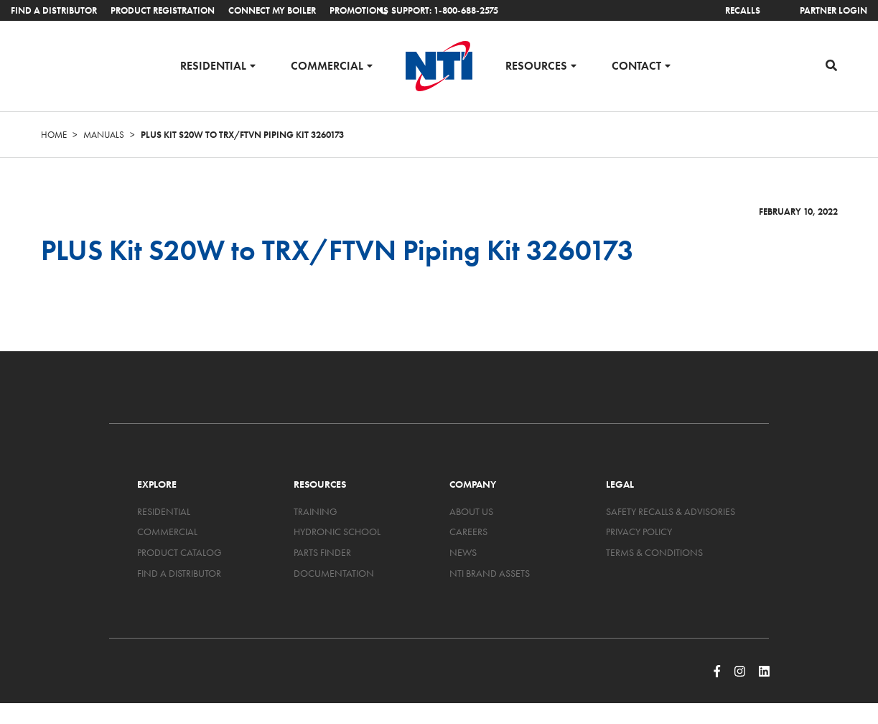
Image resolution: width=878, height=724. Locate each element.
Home (54, 135)
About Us (471, 511)
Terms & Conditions (654, 552)
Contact (636, 65)
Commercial (327, 65)
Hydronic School (337, 531)
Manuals (103, 135)
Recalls (742, 10)
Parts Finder (322, 552)
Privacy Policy (639, 531)
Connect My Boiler (272, 10)
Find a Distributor (54, 10)
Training (315, 511)
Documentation (334, 573)
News (463, 552)
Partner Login (833, 10)
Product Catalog (179, 552)
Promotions (359, 10)
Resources (536, 65)
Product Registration (163, 10)
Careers (468, 531)
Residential (213, 65)
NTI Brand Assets (489, 573)
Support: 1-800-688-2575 (439, 10)
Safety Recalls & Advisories (670, 511)
